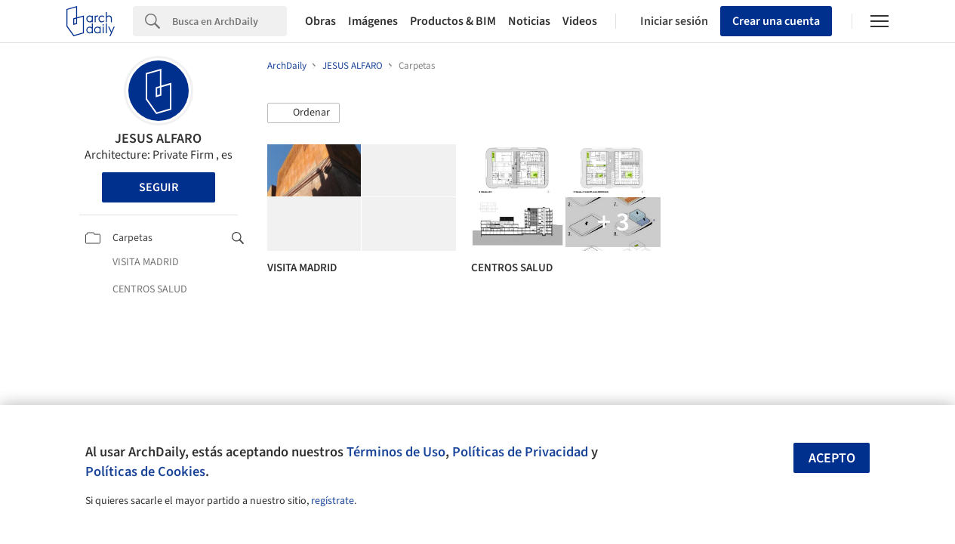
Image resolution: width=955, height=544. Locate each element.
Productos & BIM (453, 21)
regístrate (332, 500)
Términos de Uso (396, 452)
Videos (579, 21)
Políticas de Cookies (145, 471)
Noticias (529, 21)
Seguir (158, 187)
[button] (303, 113)
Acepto (832, 458)
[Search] (229, 21)
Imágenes (373, 21)
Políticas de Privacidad (520, 452)
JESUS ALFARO (158, 138)
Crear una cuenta (776, 21)
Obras (320, 21)
